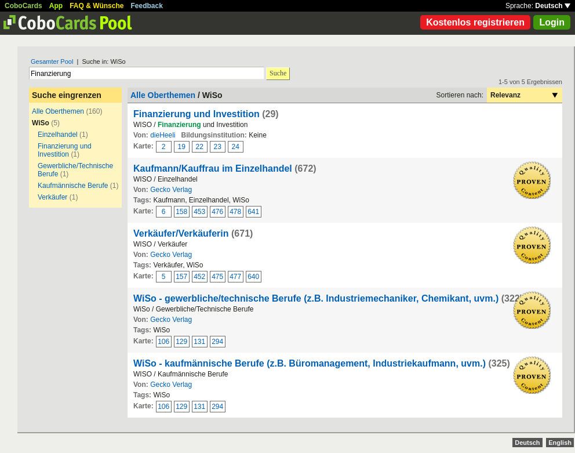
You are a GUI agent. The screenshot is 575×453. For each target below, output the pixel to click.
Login (552, 22)
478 (235, 212)
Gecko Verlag (171, 190)
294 (217, 342)
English (560, 442)
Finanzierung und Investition (65, 150)
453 (199, 212)
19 (181, 147)
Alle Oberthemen (58, 111)
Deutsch (552, 6)
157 (181, 277)
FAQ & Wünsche (96, 6)
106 (163, 342)
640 (253, 277)
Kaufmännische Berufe (73, 186)
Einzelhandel (58, 135)
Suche (278, 73)
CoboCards (23, 6)
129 (181, 342)
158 (181, 212)
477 (235, 277)
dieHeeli (162, 135)
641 (253, 212)
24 (235, 147)
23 (217, 147)
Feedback (147, 6)
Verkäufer (52, 197)
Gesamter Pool (52, 61)
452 (199, 277)
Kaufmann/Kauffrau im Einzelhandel (212, 168)
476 (217, 212)
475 (217, 277)
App (56, 6)
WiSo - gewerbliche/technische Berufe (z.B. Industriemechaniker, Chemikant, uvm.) (315, 298)
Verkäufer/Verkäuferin (181, 233)
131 (199, 342)
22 (199, 147)
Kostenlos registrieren (475, 22)
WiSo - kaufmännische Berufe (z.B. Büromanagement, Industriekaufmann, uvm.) (309, 363)
